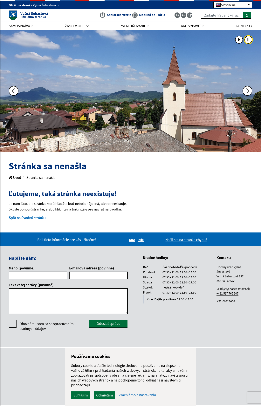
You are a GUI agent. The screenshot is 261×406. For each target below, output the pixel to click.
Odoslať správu (108, 323)
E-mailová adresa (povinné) (91, 268)
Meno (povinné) (22, 268)
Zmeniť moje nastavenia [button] (137, 395)
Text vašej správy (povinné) (31, 284)
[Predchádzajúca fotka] (13, 91)
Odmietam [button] (104, 395)
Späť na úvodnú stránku (27, 217)
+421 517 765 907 (227, 293)
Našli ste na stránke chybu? (186, 239)
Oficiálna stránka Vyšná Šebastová (34, 5)
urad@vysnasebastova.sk (233, 289)
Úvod (15, 177)
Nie (141, 240)
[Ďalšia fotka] (247, 91)
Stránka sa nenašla (41, 177)
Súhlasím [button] (80, 395)
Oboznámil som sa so (46, 326)
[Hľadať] (247, 15)
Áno (132, 240)
